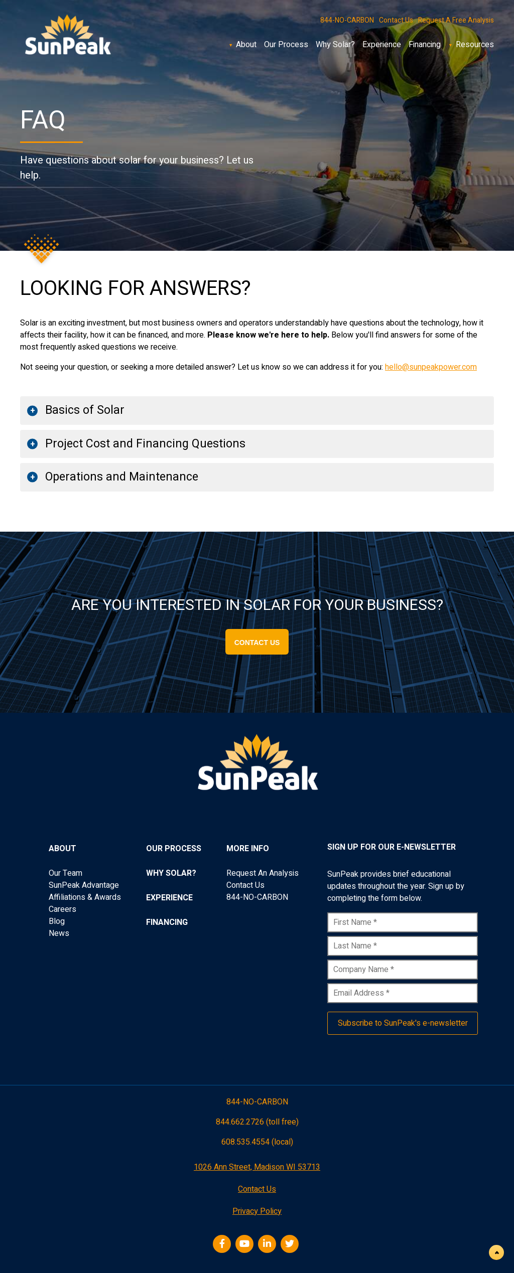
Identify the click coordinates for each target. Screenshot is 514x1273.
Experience (381, 45)
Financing (425, 45)
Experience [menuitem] (169, 898)
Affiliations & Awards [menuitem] (85, 897)
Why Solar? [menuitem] (171, 873)
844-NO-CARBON (347, 20)
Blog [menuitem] (57, 921)
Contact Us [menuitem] (245, 885)
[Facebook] (223, 1244)
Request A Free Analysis (456, 20)
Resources (475, 45)
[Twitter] (291, 1244)
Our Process (286, 45)
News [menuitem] (59, 933)
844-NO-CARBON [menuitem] (257, 897)
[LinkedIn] (268, 1244)
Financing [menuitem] (167, 922)
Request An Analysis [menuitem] (262, 873)
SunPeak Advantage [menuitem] (84, 885)
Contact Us (396, 20)
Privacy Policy (257, 1211)
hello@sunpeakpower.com (431, 367)
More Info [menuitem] (247, 849)
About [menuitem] (62, 849)
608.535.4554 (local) (257, 1143)
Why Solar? (335, 45)
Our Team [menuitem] (65, 873)
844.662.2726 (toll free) (257, 1122)
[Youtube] (245, 1244)
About (246, 45)
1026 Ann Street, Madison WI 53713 (257, 1167)
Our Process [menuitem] (173, 849)
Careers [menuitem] (62, 909)
